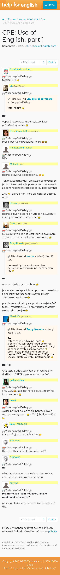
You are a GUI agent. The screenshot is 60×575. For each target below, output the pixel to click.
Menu (50, 5)
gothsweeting (17, 380)
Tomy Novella (24, 243)
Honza (19, 203)
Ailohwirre (15, 440)
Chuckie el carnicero (20, 69)
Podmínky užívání (14, 568)
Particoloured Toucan (21, 147)
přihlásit (52, 531)
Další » (52, 62)
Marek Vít (20, 316)
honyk (13, 400)
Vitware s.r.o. (35, 561)
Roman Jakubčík (24, 131)
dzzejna (14, 483)
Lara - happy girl (18, 424)
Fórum (11, 19)
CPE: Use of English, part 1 (42, 46)
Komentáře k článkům (32, 19)
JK (17, 86)
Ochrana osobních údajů (41, 568)
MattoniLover (17, 164)
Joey (18, 223)
